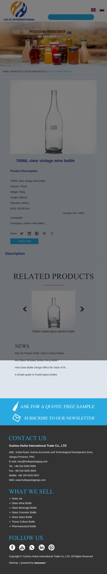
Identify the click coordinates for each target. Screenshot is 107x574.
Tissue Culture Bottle (23, 521)
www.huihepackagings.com (30, 480)
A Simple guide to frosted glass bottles (36, 374)
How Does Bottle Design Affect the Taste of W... (41, 367)
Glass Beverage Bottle (24, 507)
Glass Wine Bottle (22, 503)
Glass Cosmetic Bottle (24, 512)
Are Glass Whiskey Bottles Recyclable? (37, 360)
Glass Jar (17, 498)
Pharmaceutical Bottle (24, 526)
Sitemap (13, 562)
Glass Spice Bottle (22, 517)
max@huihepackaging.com (32, 461)
